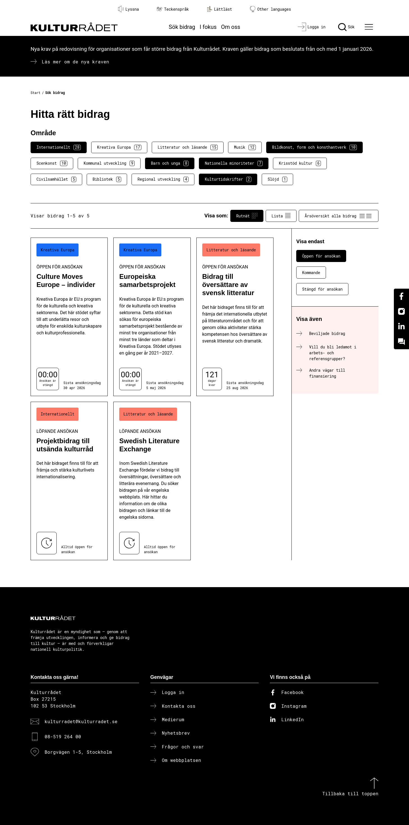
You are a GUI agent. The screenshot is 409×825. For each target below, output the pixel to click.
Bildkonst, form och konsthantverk (314, 147)
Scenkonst (51, 163)
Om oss (230, 27)
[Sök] (346, 26)
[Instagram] (401, 311)
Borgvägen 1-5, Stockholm (78, 752)
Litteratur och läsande (188, 147)
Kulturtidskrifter (228, 179)
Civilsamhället (56, 179)
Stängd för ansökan (322, 289)
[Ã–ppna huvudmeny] (370, 27)
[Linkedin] (401, 326)
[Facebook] (401, 296)
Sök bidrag (182, 27)
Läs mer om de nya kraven (75, 62)
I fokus (208, 27)
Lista (281, 216)
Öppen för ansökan (321, 256)
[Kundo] (401, 341)
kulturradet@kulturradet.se (81, 721)
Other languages (270, 9)
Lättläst (219, 9)
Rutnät (247, 216)
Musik (245, 147)
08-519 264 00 (63, 736)
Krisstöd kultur (300, 163)
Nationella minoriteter (234, 163)
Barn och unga (170, 163)
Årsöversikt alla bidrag (339, 216)
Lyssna (128, 9)
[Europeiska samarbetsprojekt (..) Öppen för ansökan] (151, 317)
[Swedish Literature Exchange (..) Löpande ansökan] (151, 481)
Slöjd (277, 179)
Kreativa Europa (119, 147)
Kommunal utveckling (109, 163)
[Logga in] (311, 26)
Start (35, 92)
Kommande (311, 272)
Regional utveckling (163, 179)
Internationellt (58, 147)
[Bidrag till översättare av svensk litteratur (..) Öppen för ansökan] (235, 317)
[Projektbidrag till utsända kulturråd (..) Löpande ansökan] (69, 481)
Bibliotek (107, 179)
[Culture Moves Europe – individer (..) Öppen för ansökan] (69, 317)
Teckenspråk (173, 9)
